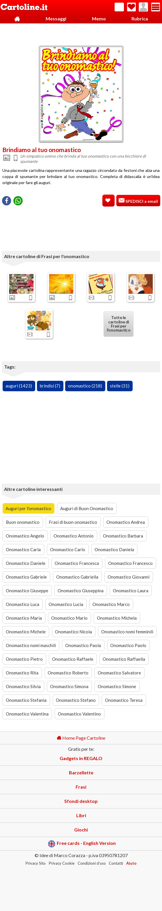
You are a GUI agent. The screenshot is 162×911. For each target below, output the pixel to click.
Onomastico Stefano (76, 700)
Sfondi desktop (81, 801)
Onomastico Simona (69, 686)
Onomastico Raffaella (124, 659)
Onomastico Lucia (66, 604)
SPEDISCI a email (141, 201)
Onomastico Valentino (79, 713)
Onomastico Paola (83, 645)
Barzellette (81, 772)
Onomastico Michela (117, 618)
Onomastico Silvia (23, 686)
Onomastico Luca (22, 604)
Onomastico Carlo (67, 549)
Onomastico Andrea (125, 522)
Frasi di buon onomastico (73, 522)
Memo (99, 18)
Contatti (116, 863)
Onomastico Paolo (128, 645)
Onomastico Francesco (130, 563)
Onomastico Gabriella (77, 576)
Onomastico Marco (111, 604)
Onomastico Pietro (24, 659)
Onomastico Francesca (77, 563)
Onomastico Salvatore (119, 672)
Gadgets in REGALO (81, 758)
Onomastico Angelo (25, 535)
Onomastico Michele (26, 631)
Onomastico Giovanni (128, 576)
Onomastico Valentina (27, 713)
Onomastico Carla (23, 549)
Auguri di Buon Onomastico (86, 508)
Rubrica (139, 18)
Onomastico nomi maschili (31, 645)
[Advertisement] (81, 33)
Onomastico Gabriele (26, 576)
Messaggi (56, 18)
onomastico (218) (85, 385)
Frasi (81, 787)
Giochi (81, 829)
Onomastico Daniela (114, 549)
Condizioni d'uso (92, 863)
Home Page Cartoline (81, 738)
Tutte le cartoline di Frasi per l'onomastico (119, 323)
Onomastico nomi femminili (127, 631)
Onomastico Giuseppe (27, 590)
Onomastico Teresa (124, 700)
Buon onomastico (23, 522)
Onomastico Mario (69, 618)
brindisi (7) (50, 385)
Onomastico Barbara (123, 535)
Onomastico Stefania (26, 700)
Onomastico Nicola (73, 631)
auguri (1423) (19, 385)
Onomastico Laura (130, 590)
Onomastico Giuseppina (81, 590)
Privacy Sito (36, 863)
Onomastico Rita (22, 672)
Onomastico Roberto (68, 672)
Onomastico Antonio (74, 535)
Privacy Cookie (61, 863)
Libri (81, 815)
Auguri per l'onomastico (28, 508)
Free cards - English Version (82, 844)
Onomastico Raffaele (72, 659)
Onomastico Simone (117, 686)
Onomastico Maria (24, 618)
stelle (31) (119, 385)
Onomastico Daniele (25, 563)
